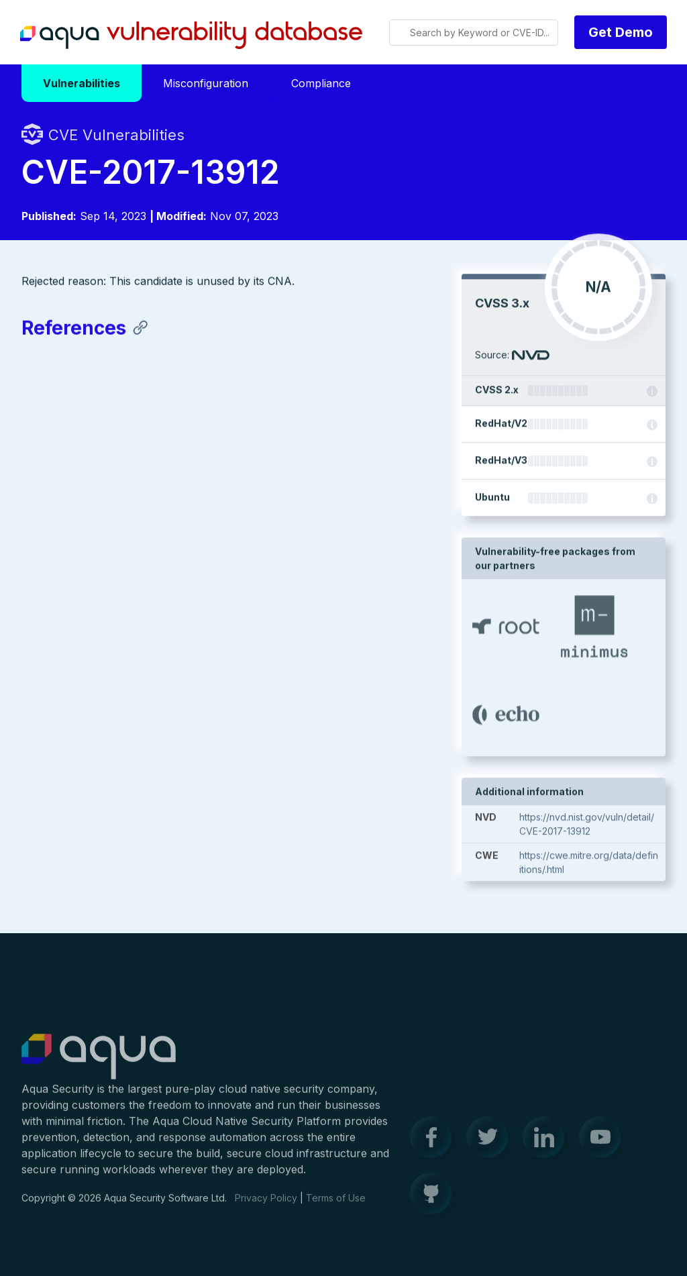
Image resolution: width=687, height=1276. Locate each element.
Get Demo (620, 32)
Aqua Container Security (98, 1064)
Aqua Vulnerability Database (191, 35)
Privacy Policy (266, 1205)
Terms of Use (336, 1205)
